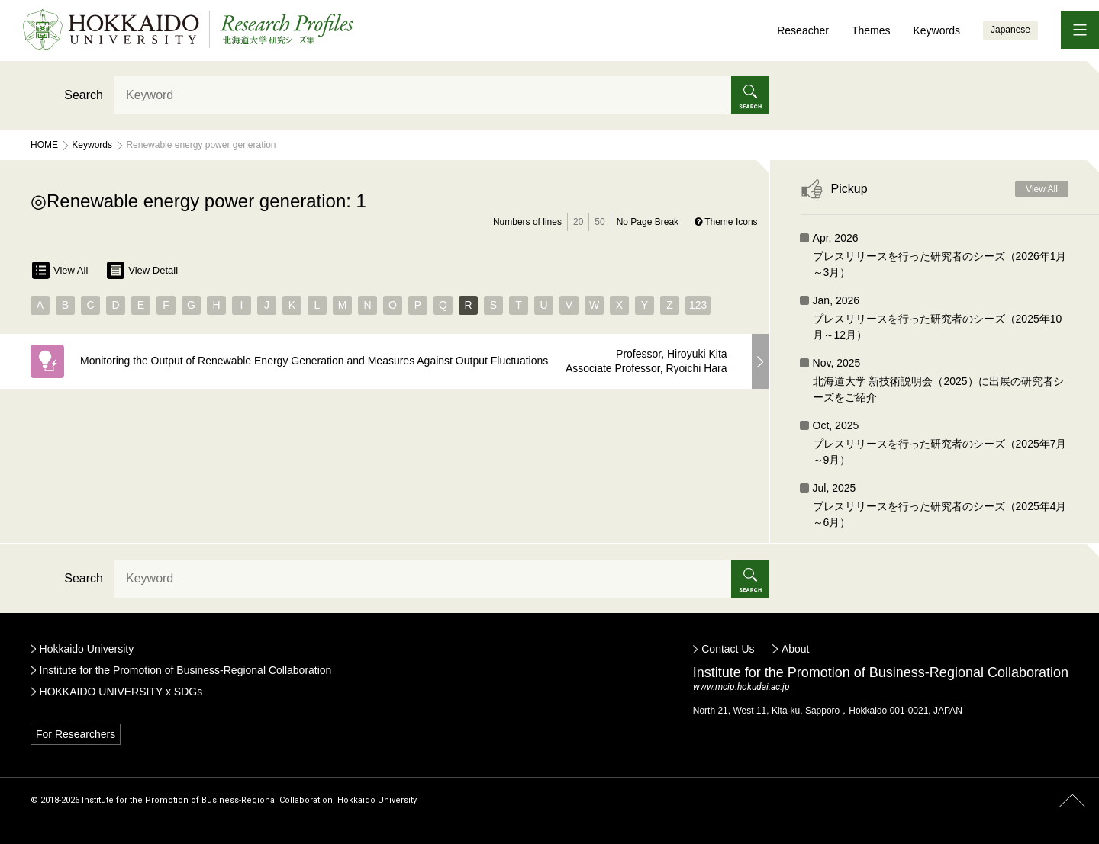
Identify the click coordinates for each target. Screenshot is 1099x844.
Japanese (1010, 29)
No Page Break (647, 222)
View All (60, 270)
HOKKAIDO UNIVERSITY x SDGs (121, 691)
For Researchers (75, 734)
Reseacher (803, 30)
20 (578, 222)
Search (83, 94)
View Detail (142, 270)
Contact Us (727, 649)
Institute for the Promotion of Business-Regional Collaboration (186, 670)
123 (698, 305)
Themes (871, 30)
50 (599, 222)
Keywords (936, 30)
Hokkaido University (87, 649)
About (796, 649)
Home (44, 145)
